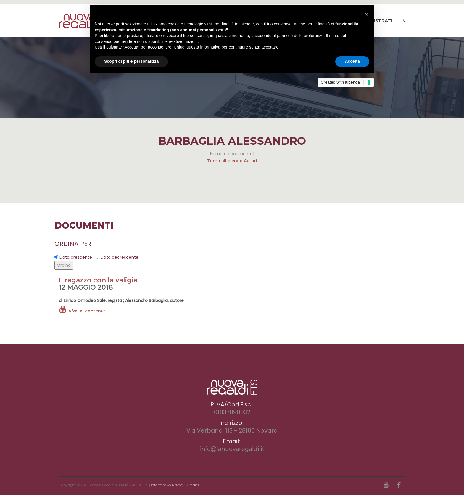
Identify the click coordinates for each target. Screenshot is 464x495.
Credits (193, 485)
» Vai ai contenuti (88, 311)
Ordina (64, 265)
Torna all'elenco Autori (232, 160)
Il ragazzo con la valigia (98, 280)
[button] (366, 14)
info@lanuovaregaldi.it (232, 448)
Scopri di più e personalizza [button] (131, 61)
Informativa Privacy (167, 485)
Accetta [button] (352, 61)
